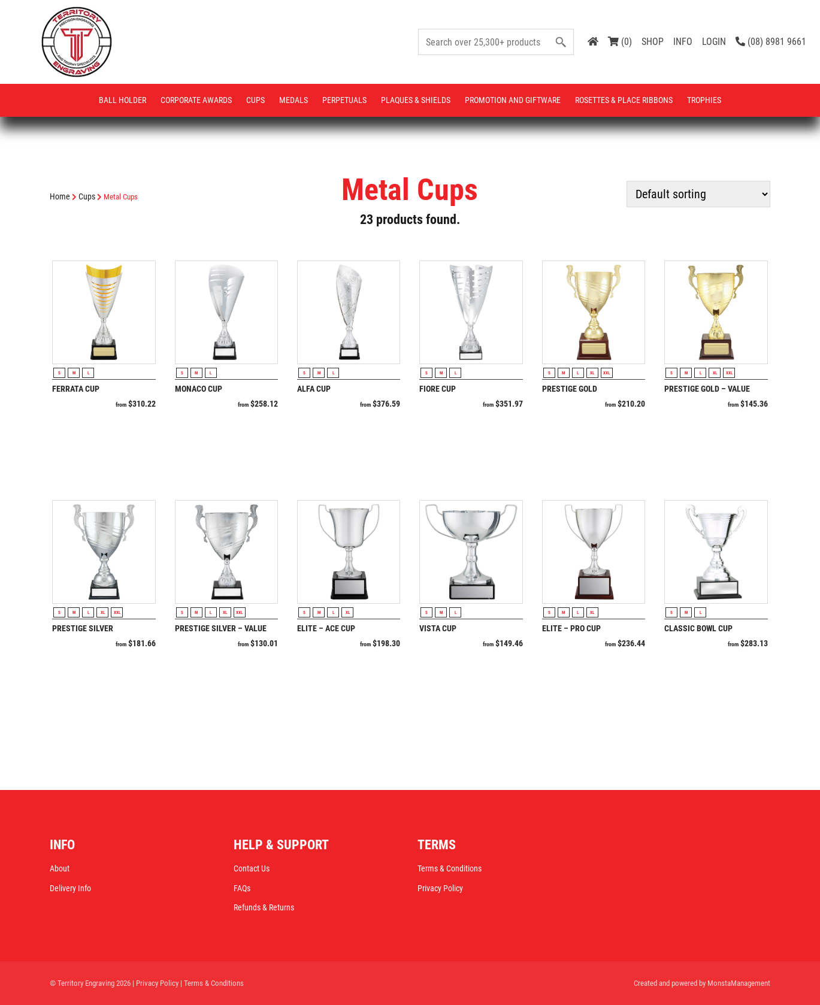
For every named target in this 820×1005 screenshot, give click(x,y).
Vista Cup (437, 628)
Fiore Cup (437, 388)
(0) (620, 41)
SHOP (653, 41)
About (59, 868)
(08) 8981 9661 (771, 41)
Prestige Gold (569, 388)
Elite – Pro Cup (571, 628)
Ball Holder (122, 100)
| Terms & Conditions (212, 983)
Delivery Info (70, 888)
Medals (293, 100)
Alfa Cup (314, 388)
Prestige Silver (82, 628)
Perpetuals (344, 100)
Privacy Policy (440, 888)
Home (60, 196)
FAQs (242, 888)
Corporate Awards (196, 100)
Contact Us (252, 868)
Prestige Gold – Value (707, 388)
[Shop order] (698, 194)
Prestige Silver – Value (221, 628)
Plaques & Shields (415, 100)
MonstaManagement (738, 983)
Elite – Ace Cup (326, 628)
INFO (682, 41)
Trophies (704, 100)
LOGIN (714, 41)
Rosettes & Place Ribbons (624, 100)
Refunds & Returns (264, 907)
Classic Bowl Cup (698, 628)
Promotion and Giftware (513, 100)
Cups (255, 100)
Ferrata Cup (75, 388)
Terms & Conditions (449, 868)
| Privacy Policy (155, 983)
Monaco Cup (198, 388)
